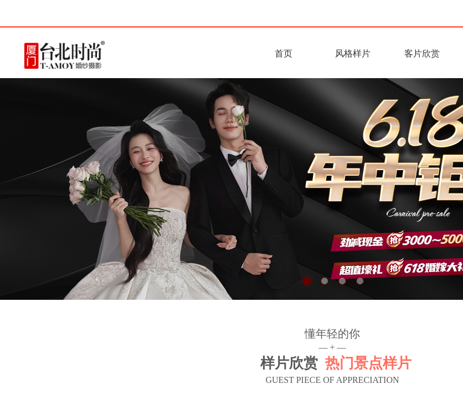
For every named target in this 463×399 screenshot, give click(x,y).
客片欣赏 (422, 53)
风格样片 (353, 53)
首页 (283, 53)
